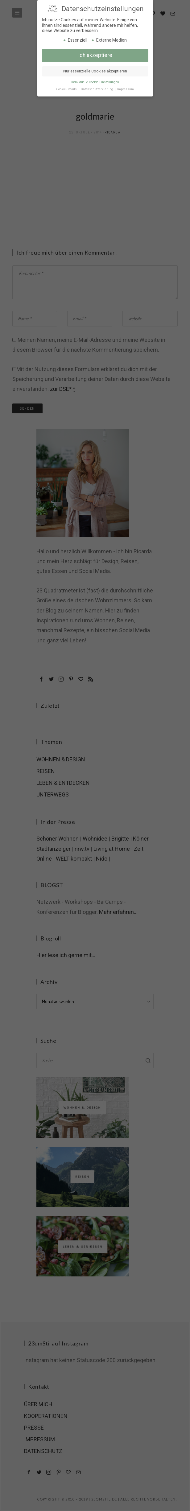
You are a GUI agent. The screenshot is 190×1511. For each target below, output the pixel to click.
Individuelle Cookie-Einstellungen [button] (95, 81)
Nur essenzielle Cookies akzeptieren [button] (95, 70)
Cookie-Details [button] (67, 88)
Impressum (125, 88)
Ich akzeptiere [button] (95, 54)
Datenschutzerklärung (97, 88)
